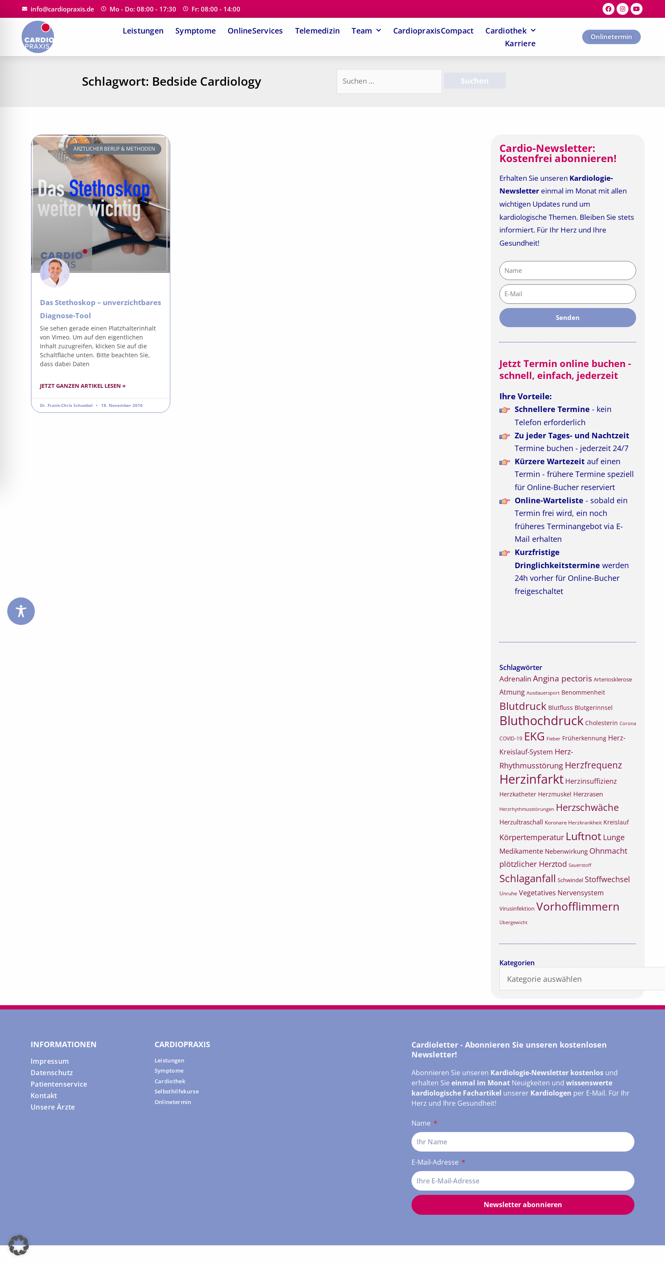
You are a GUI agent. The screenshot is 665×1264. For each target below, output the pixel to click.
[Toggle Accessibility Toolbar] (21, 611)
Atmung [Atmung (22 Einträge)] (512, 692)
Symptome (195, 30)
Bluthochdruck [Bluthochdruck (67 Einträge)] (541, 720)
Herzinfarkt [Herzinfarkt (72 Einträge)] (531, 779)
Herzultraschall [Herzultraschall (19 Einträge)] (521, 822)
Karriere (520, 43)
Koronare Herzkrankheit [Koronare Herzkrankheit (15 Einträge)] (573, 822)
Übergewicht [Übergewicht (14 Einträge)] (513, 922)
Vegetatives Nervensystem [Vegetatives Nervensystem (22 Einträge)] (561, 892)
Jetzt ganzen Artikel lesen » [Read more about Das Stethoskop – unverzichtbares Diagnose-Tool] (83, 386)
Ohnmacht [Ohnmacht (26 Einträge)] (608, 851)
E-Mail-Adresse (435, 1162)
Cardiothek (510, 30)
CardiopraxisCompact (433, 30)
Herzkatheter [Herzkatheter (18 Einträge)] (517, 794)
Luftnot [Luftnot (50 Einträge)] (583, 836)
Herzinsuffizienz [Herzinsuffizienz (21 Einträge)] (591, 781)
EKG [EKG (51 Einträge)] (534, 736)
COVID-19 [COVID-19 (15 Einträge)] (510, 738)
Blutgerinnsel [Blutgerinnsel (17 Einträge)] (594, 708)
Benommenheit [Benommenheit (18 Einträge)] (583, 692)
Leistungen (143, 30)
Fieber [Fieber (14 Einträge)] (554, 738)
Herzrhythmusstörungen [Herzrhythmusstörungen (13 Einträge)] (526, 809)
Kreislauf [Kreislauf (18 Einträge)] (616, 822)
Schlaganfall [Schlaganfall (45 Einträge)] (527, 878)
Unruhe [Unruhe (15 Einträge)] (508, 893)
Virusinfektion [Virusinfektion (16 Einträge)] (517, 908)
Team (366, 30)
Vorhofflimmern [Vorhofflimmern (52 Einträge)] (578, 906)
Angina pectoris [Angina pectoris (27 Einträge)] (562, 678)
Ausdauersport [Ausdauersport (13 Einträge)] (543, 693)
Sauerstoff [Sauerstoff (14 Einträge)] (580, 865)
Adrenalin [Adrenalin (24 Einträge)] (515, 679)
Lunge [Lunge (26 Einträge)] (614, 837)
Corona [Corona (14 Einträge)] (628, 723)
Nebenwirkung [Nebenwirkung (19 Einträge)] (566, 851)
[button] (18, 1245)
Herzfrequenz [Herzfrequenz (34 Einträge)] (593, 765)
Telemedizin (317, 30)
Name (421, 1123)
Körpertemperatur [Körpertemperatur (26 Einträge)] (531, 837)
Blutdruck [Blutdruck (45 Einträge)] (523, 706)
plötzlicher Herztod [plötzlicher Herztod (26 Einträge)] (533, 864)
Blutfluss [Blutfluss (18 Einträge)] (560, 707)
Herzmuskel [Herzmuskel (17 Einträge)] (555, 794)
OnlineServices (255, 30)
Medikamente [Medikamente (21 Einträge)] (521, 851)
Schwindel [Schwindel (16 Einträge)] (570, 880)
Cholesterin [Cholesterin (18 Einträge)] (601, 723)
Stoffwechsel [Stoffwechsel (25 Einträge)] (607, 879)
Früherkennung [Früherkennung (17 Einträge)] (584, 738)
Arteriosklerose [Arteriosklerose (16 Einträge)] (613, 679)
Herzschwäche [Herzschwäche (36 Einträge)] (587, 807)
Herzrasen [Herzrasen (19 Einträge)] (588, 794)
